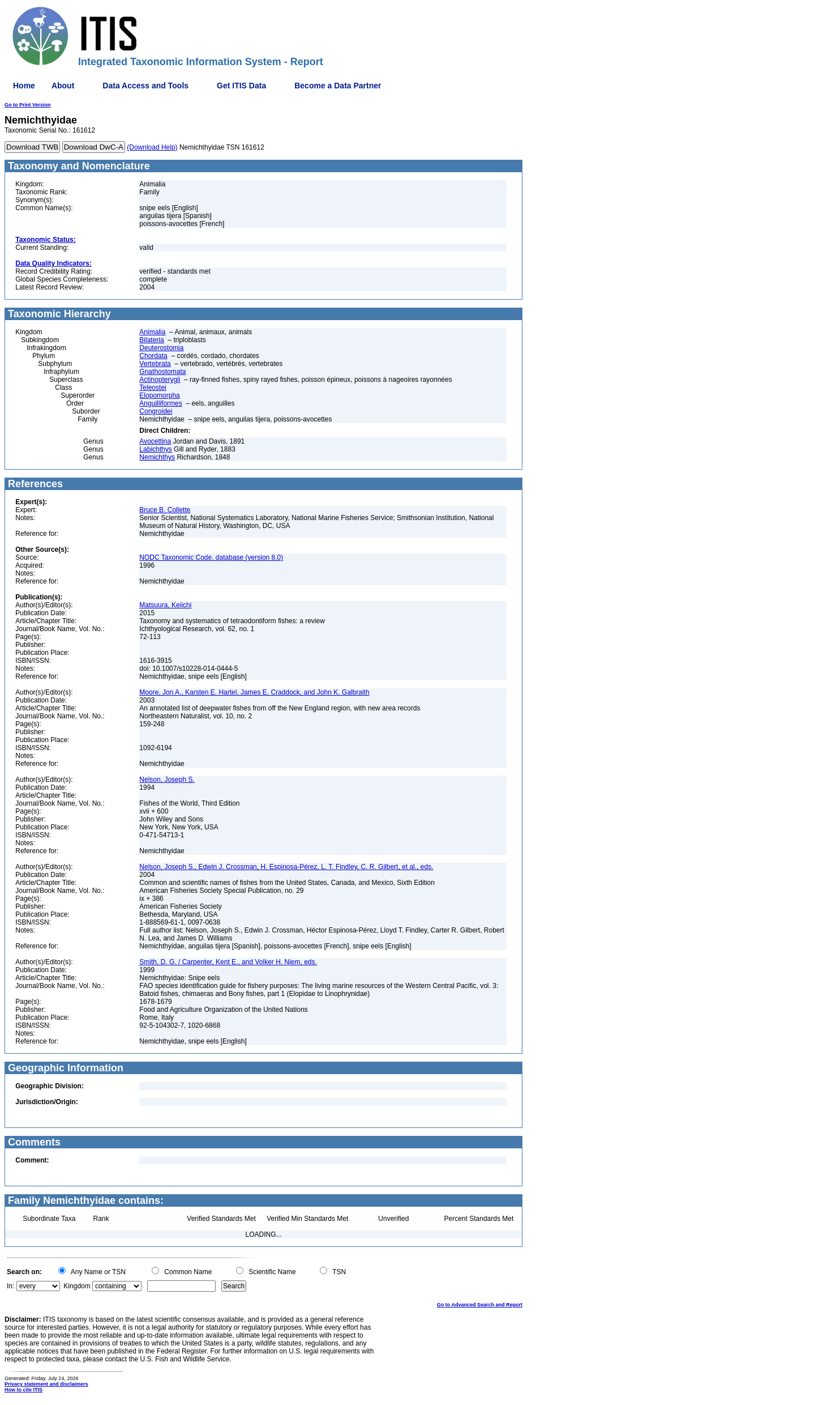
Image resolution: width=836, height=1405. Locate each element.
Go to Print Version (28, 105)
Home (24, 85)
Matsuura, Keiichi (165, 605)
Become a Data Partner (337, 85)
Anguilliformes (160, 403)
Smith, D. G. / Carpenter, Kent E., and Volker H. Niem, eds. (227, 962)
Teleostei (152, 387)
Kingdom (76, 1286)
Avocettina (155, 441)
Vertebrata (154, 364)
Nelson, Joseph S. (166, 780)
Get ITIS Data (241, 85)
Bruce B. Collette (164, 510)
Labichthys (155, 449)
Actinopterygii (159, 380)
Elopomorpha (159, 395)
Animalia (152, 332)
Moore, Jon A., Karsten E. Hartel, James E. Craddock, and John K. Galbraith (254, 692)
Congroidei (155, 411)
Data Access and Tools (145, 85)
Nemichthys (157, 457)
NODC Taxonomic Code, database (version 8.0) (211, 557)
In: (10, 1286)
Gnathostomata (162, 372)
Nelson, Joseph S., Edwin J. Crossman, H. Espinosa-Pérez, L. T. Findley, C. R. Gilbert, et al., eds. (286, 867)
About (63, 85)
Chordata (153, 356)
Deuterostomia (161, 348)
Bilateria (151, 340)
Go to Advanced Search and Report (479, 1305)
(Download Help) (152, 147)
